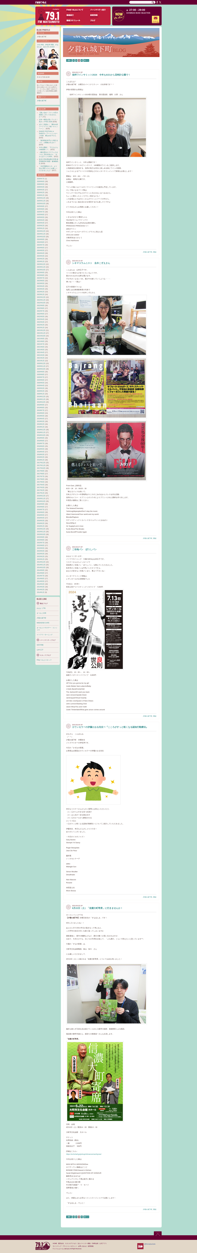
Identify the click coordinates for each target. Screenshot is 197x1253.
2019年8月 (40, 408)
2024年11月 (41, 234)
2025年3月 (40, 223)
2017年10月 (41, 468)
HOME (55, 1243)
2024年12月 (41, 231)
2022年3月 (40, 322)
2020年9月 (40, 372)
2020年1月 (40, 394)
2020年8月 (40, 374)
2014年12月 (41, 562)
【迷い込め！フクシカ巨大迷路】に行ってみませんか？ (48, 115)
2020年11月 (41, 366)
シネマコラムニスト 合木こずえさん (91, 263)
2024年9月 (40, 239)
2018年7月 (40, 443)
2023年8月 (40, 275)
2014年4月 (40, 584)
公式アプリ (103, 1243)
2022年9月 (40, 305)
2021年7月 (40, 344)
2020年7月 (40, 377)
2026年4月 (40, 187)
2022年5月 (40, 316)
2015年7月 (40, 543)
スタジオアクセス (71, 1243)
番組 (154, 252)
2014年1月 (40, 592)
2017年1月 (40, 493)
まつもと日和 (41, 613)
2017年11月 (41, 465)
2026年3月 (40, 190)
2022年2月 (40, 325)
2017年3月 (40, 487)
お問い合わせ (82, 1246)
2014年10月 (41, 567)
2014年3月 (40, 587)
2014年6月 (40, 578)
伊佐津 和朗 (49, 45)
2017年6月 (40, 479)
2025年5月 (40, 217)
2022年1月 (40, 327)
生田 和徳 (40, 645)
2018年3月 (40, 454)
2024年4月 (40, 253)
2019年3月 (40, 421)
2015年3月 (40, 554)
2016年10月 (41, 501)
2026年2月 (40, 192)
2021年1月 (40, 361)
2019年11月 (41, 399)
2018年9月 (40, 438)
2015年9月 (40, 537)
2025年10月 (41, 203)
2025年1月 (40, 228)
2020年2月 (40, 391)
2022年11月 (41, 300)
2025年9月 (40, 206)
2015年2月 (40, 556)
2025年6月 (40, 214)
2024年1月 (40, 261)
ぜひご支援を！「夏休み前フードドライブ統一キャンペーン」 (48, 127)
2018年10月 (41, 435)
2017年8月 (40, 474)
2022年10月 (41, 303)
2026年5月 (40, 184)
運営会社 (61, 1243)
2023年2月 (40, 292)
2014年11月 (41, 565)
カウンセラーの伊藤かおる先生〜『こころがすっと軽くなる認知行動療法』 (110, 727)
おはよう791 (41, 608)
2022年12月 (41, 297)
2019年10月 (41, 402)
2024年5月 (40, 250)
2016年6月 (40, 512)
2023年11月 (41, 267)
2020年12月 (41, 363)
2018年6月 (40, 446)
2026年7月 (40, 179)
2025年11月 (41, 201)
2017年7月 (40, 476)
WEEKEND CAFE (43, 623)
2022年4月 (40, 319)
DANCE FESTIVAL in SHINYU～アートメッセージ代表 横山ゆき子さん (48, 133)
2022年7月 (40, 311)
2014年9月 (40, 570)
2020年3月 (40, 388)
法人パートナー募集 (84, 1243)
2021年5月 (40, 350)
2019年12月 (41, 396)
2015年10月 (41, 534)
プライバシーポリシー (69, 1246)
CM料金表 (95, 1243)
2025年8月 (40, 209)
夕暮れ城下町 (147, 252)
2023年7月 (40, 278)
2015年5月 (40, 548)
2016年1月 (40, 526)
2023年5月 (40, 283)
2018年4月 (40, 452)
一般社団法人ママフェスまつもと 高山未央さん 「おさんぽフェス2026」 (48, 154)
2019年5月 (40, 416)
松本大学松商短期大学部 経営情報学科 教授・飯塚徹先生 (48, 161)
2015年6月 (40, 545)
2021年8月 (40, 341)
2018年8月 (40, 441)
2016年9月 (40, 504)
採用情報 (91, 1246)
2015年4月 (40, 551)
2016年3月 (40, 521)
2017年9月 (40, 471)
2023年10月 (41, 270)
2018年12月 (41, 430)
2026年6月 (40, 181)
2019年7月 (40, 410)
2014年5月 (40, 581)
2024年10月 (41, 237)
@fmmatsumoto (149, 1244)
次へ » (86, 60)
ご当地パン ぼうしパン (84, 549)
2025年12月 (41, 198)
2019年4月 (40, 419)
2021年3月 (40, 355)
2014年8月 (40, 573)
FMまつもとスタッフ (44, 660)
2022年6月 (40, 314)
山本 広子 (40, 650)
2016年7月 (40, 509)
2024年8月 (40, 242)
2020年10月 (41, 369)
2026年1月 (40, 195)
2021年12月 (41, 330)
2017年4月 (40, 485)
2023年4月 (40, 286)
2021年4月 (40, 352)
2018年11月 (41, 432)
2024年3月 (40, 256)
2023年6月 (40, 281)
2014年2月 (40, 589)
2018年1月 (40, 460)
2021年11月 (41, 333)
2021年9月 (40, 339)
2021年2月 (40, 358)
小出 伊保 (40, 45)
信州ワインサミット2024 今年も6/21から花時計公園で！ (101, 75)
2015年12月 (41, 529)
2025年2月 (40, 226)
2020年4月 (40, 385)
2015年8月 (40, 540)
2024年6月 (40, 248)
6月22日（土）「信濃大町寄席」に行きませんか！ (97, 908)
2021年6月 (40, 347)
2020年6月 (40, 380)
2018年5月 (40, 449)
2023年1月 (40, 294)
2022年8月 (40, 308)
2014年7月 (40, 576)
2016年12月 (41, 496)
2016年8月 (40, 507)
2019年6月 (40, 413)
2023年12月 (41, 264)
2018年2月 (40, 457)
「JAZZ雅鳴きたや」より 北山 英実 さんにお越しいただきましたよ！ (48, 168)
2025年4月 (40, 220)
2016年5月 (40, 515)
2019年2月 (40, 424)
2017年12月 (41, 463)
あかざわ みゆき (49, 47)
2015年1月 (40, 559)
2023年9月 (40, 272)
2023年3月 (40, 289)
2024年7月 (40, 245)
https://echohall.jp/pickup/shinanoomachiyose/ (83, 1154)
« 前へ (69, 60)
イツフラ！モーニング (44, 635)
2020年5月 (40, 383)
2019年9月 (40, 405)
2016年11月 (41, 498)
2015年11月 (41, 532)
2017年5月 (40, 482)
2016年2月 (40, 523)
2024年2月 (40, 259)
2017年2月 (40, 490)
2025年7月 (40, 212)
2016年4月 (40, 518)
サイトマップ (57, 1246)
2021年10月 (41, 336)
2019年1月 (40, 427)
